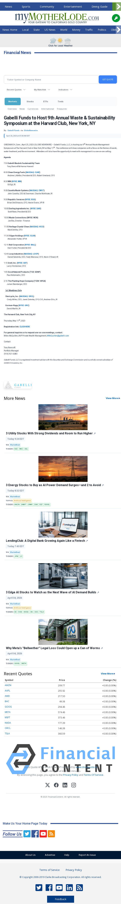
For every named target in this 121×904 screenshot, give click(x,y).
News (8, 6)
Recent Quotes (14, 89)
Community (47, 6)
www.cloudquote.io (86, 767)
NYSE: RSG (30, 200)
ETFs (45, 101)
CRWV (30, 505)
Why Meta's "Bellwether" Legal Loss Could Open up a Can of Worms (54, 648)
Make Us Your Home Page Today (25, 823)
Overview (12, 108)
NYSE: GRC (24, 305)
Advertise (50, 855)
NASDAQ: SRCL (26, 296)
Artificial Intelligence (22, 501)
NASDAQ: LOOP (31, 254)
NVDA (26, 612)
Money (76, 29)
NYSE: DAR (35, 209)
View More (107, 673)
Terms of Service (49, 870)
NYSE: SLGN (29, 236)
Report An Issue (88, 855)
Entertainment (73, 6)
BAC (7, 701)
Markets (12, 101)
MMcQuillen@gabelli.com (58, 336)
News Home (9, 29)
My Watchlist (40, 89)
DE (15, 612)
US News (50, 29)
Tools (60, 101)
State (36, 29)
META (24, 663)
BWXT (23, 505)
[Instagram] (73, 785)
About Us (29, 855)
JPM (16, 556)
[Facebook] (56, 785)
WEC (21, 449)
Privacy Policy (70, 774)
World (63, 29)
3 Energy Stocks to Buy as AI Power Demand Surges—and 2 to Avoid (55, 485)
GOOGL (47, 505)
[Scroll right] (118, 7)
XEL (26, 449)
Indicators (63, 89)
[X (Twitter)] (47, 785)
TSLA (42, 612)
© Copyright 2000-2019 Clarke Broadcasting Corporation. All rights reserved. (60, 877)
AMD (7, 696)
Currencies (33, 108)
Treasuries (62, 108)
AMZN (17, 505)
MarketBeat (15, 445)
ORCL (8, 728)
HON (20, 612)
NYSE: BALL (30, 245)
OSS (36, 612)
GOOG (8, 706)
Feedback (60, 899)
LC (21, 556)
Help (67, 855)
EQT (41, 505)
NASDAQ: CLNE (33, 172)
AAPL (7, 690)
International (47, 108)
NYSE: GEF (22, 263)
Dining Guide (100, 6)
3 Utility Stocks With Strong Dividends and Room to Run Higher (51, 433)
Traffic (89, 29)
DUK (36, 505)
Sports (26, 6)
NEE (16, 449)
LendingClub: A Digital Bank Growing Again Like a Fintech (47, 540)
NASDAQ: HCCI (37, 227)
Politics (102, 29)
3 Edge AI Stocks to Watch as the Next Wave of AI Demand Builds (52, 592)
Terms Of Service (93, 774)
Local (25, 29)
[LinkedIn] (65, 785)
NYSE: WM (16, 181)
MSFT (7, 717)
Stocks (30, 101)
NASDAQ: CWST (37, 190)
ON (31, 612)
